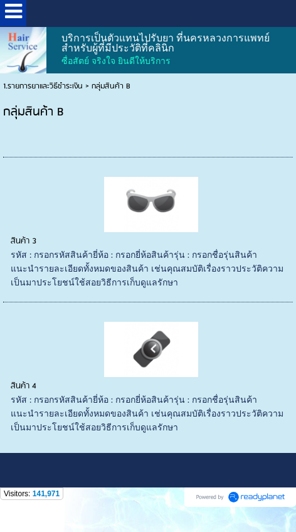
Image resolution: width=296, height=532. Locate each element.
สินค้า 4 (23, 386)
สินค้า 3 (23, 241)
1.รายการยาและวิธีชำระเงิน (43, 86)
